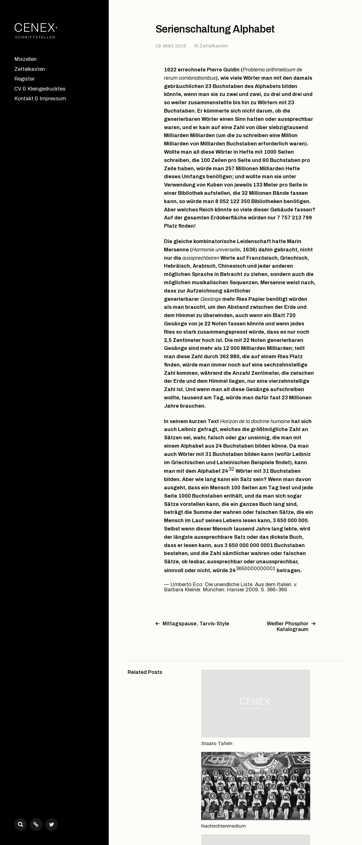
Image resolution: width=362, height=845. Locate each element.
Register (24, 79)
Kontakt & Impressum (40, 98)
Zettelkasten (29, 69)
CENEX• (152, 819)
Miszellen (25, 59)
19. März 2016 (172, 46)
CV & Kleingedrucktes (40, 89)
